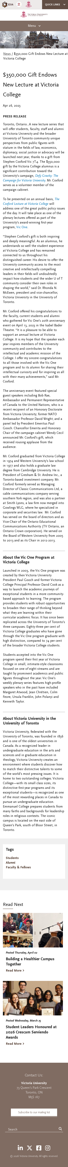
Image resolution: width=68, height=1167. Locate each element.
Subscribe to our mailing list (34, 1112)
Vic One (21, 227)
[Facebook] (39, 1148)
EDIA (7, 4)
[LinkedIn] (20, 1148)
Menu (32, 26)
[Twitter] (29, 1148)
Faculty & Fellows (18, 867)
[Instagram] (48, 1148)
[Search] (60, 1129)
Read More (14, 970)
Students (12, 858)
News (7, 54)
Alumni (10, 863)
